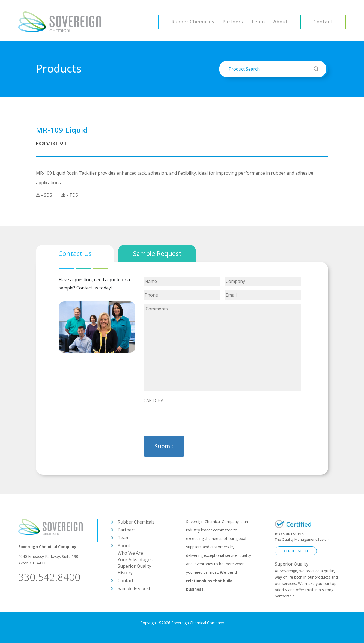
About (280, 21)
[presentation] (185, 416)
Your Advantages (135, 560)
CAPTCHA (153, 400)
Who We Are (130, 553)
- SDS (44, 195)
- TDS (69, 195)
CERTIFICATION (296, 550)
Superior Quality (134, 566)
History (125, 573)
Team (258, 21)
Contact (322, 21)
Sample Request (134, 588)
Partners (232, 21)
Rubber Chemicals (192, 21)
